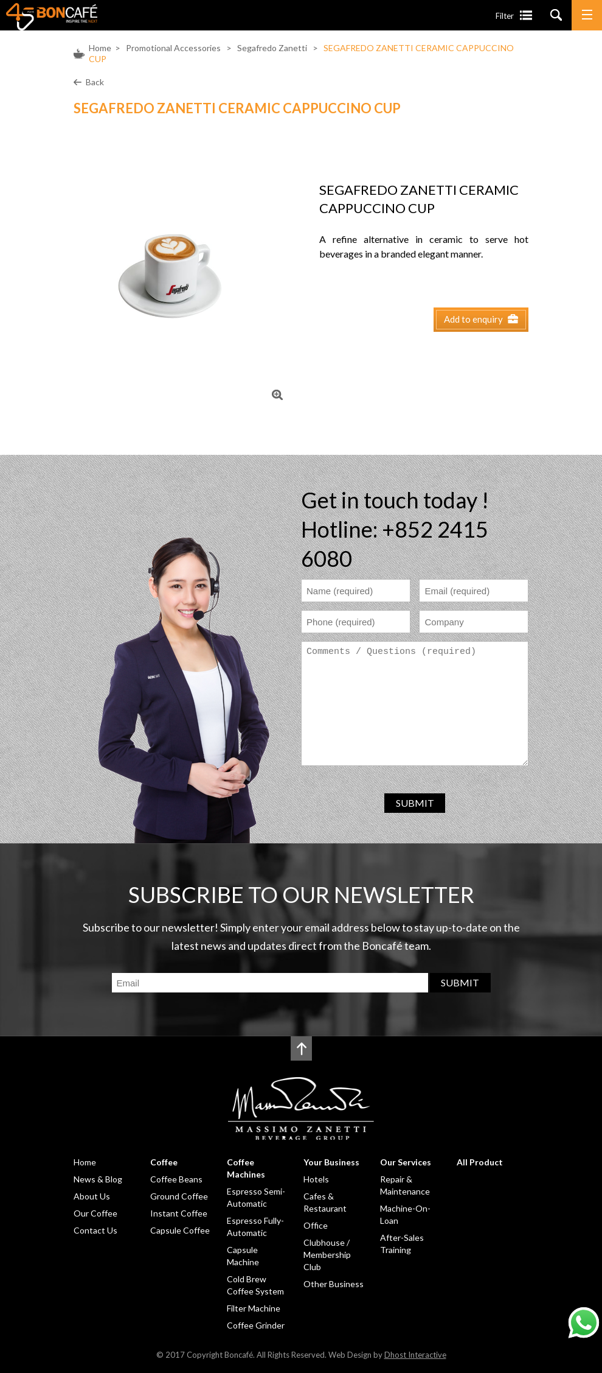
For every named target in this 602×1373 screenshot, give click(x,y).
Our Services (405, 1162)
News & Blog (98, 1179)
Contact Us (95, 1230)
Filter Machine (253, 1308)
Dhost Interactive (415, 1355)
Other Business (333, 1284)
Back (95, 82)
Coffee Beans (176, 1179)
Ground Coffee (179, 1196)
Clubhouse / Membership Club (327, 1254)
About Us (92, 1196)
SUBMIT (415, 803)
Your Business (331, 1162)
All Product (480, 1162)
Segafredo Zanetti (272, 48)
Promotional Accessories (173, 48)
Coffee (164, 1162)
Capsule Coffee (180, 1230)
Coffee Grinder (256, 1325)
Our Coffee (95, 1213)
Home (100, 48)
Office (315, 1225)
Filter (505, 16)
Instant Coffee (178, 1213)
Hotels (316, 1179)
